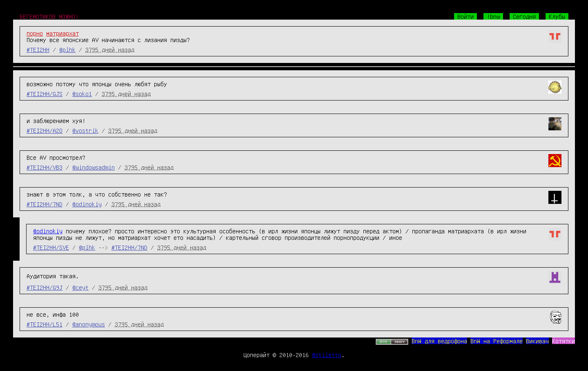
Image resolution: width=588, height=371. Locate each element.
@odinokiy (87, 204)
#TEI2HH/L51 (44, 324)
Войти (465, 16)
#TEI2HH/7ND (44, 204)
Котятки (563, 340)
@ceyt (80, 287)
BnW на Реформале (496, 340)
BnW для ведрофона (439, 340)
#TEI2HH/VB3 (44, 167)
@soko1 (82, 93)
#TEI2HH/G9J (44, 287)
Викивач (537, 340)
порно (35, 33)
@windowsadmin (93, 167)
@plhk (67, 49)
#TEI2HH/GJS (44, 93)
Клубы (557, 16)
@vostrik (85, 130)
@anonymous (88, 324)
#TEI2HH (38, 49)
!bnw (493, 16)
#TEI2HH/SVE (51, 247)
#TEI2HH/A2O (44, 130)
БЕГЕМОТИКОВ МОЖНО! (49, 16)
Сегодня (524, 16)
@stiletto (326, 354)
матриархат (62, 33)
